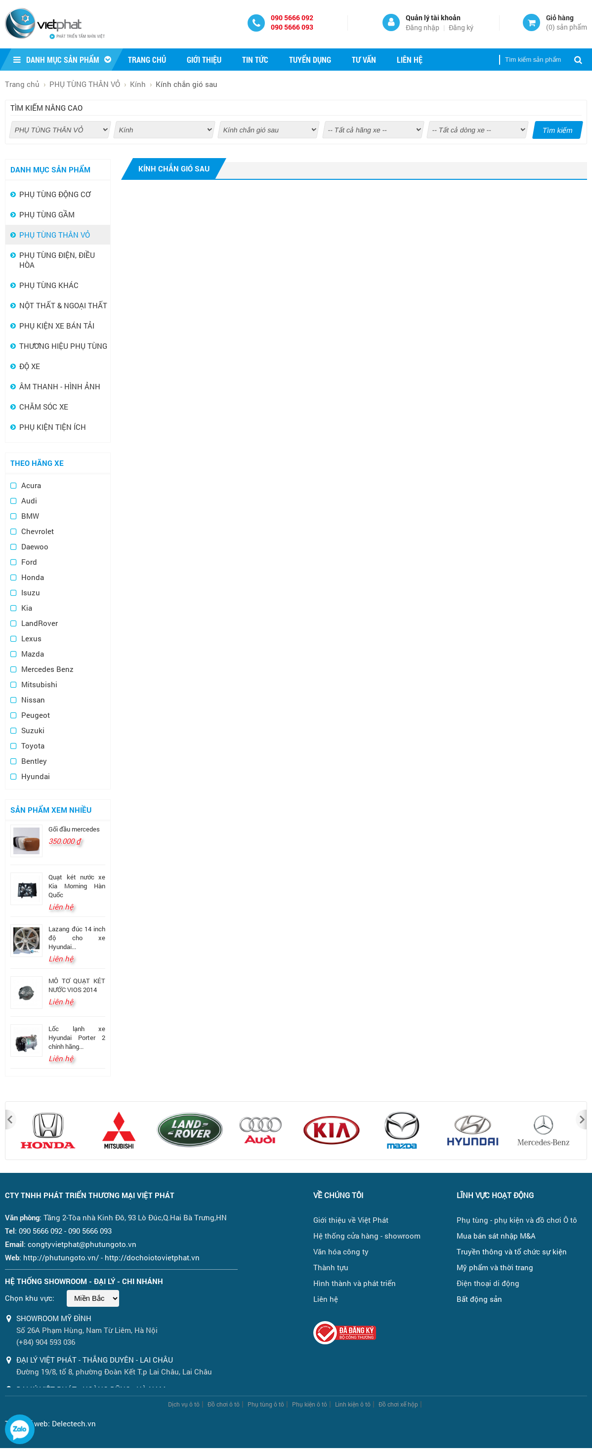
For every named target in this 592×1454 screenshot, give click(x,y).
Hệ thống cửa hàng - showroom (367, 1236)
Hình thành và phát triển (354, 1283)
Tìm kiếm (558, 130)
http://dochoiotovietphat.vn (152, 1257)
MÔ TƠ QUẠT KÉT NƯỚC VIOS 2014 (76, 985)
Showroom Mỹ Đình (53, 1318)
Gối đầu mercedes (74, 829)
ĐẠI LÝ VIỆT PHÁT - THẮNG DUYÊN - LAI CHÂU (94, 1360)
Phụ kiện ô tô (309, 1404)
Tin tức (255, 59)
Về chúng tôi (338, 1195)
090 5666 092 (292, 17)
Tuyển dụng (310, 59)
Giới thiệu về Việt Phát (350, 1220)
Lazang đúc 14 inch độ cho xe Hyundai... (76, 937)
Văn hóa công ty (341, 1251)
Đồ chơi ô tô (224, 1404)
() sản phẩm (566, 27)
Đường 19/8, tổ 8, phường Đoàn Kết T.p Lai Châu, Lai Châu (114, 1371)
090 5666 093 (292, 27)
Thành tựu (330, 1267)
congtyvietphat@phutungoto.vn (82, 1244)
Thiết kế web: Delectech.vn (50, 1423)
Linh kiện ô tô (353, 1404)
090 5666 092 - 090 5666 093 (65, 1231)
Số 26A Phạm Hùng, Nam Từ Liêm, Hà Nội (87, 1330)
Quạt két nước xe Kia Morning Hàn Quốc (76, 885)
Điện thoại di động (488, 1283)
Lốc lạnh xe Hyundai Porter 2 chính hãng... (76, 1037)
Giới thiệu (204, 59)
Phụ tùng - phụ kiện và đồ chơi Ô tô (517, 1220)
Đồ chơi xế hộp (398, 1404)
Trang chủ (147, 59)
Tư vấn (364, 59)
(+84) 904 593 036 (45, 1342)
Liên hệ (410, 59)
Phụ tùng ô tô (266, 1404)
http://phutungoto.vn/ (61, 1257)
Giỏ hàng (560, 17)
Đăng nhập (422, 27)
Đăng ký (461, 27)
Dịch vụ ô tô (184, 1404)
